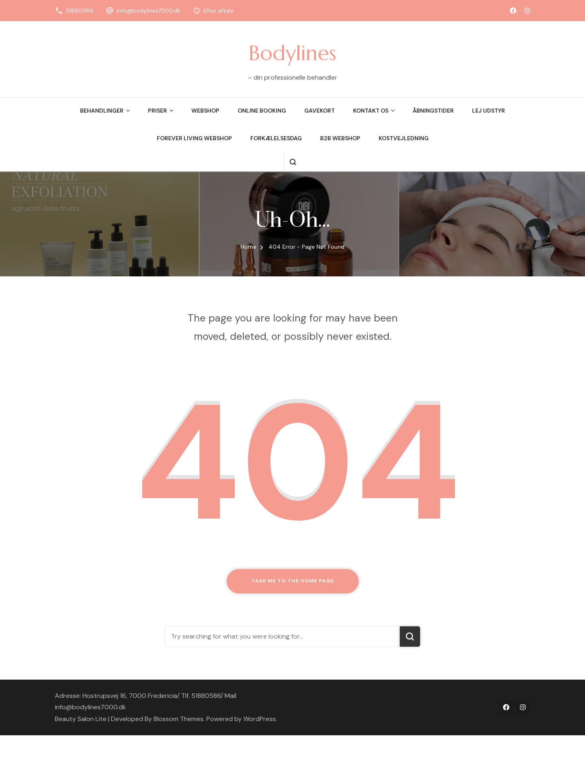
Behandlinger (102, 110)
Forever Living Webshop (194, 138)
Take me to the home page (292, 581)
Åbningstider (433, 110)
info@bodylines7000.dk (148, 10)
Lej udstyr (488, 110)
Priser (157, 110)
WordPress (259, 719)
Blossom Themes (179, 719)
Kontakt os (370, 110)
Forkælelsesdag (276, 138)
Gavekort (319, 110)
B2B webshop (340, 138)
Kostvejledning (404, 138)
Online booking (262, 110)
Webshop (205, 110)
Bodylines (292, 53)
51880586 (79, 10)
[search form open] (293, 162)
